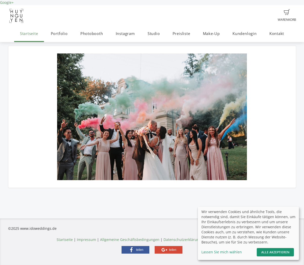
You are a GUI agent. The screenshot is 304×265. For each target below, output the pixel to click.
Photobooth (91, 33)
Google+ (7, 2)
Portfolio (59, 33)
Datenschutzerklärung (182, 239)
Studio (154, 33)
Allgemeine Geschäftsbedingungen (129, 239)
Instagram (125, 33)
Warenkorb (287, 15)
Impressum (86, 239)
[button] (135, 250)
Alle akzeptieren (275, 252)
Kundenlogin (244, 33)
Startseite (29, 33)
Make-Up (211, 33)
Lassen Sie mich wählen (221, 252)
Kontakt (276, 33)
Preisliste (181, 33)
